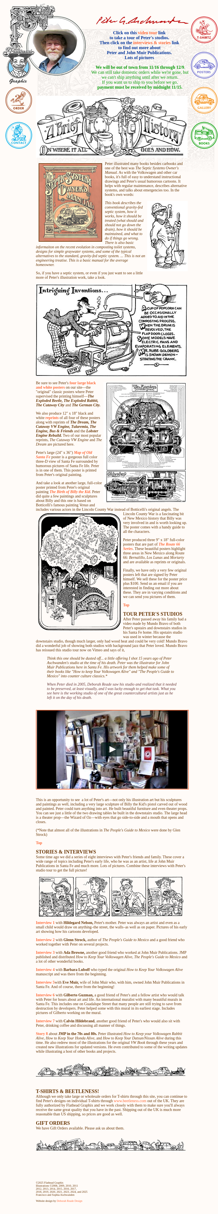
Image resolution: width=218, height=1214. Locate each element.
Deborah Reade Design (70, 1200)
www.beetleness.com (130, 1101)
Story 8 (42, 1034)
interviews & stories (152, 42)
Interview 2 (46, 940)
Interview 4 (45, 970)
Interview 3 (45, 952)
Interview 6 (46, 995)
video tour (147, 32)
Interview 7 (46, 1021)
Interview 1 (45, 923)
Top (126, 605)
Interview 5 (45, 982)
